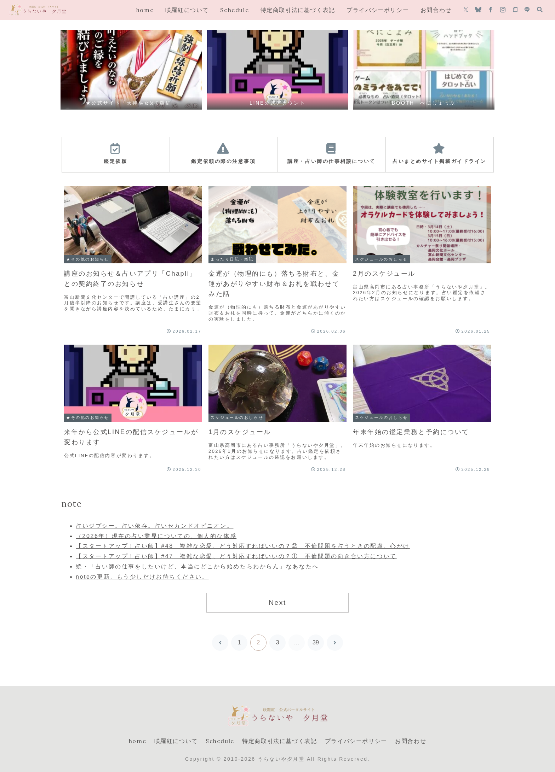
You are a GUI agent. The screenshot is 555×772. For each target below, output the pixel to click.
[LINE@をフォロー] (527, 10)
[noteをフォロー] (515, 10)
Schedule (220, 740)
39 (316, 642)
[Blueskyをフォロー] (478, 10)
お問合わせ (410, 740)
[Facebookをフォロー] (490, 10)
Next (277, 602)
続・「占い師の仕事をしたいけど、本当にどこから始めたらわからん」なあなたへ (197, 566)
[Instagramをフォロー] (503, 10)
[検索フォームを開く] (540, 9)
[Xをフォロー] (466, 10)
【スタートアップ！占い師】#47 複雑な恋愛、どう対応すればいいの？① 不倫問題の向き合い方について (236, 556)
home (137, 740)
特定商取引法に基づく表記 (279, 740)
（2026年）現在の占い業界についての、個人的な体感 (156, 536)
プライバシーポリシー (356, 740)
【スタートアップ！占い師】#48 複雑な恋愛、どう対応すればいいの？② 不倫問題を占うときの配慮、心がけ (243, 546)
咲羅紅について (176, 740)
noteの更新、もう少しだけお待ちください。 (142, 577)
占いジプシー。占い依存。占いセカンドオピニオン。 (154, 526)
